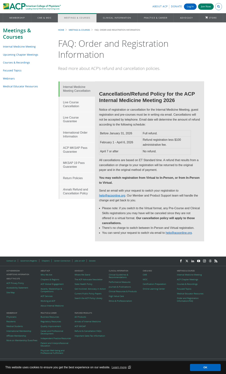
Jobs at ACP (80, 260)
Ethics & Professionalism (120, 301)
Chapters (46, 260)
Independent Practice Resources (56, 338)
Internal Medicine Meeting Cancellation (76, 88)
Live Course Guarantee (71, 119)
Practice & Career (156, 17)
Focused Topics (12, 70)
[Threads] (210, 261)
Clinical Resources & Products (123, 291)
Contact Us (11, 260)
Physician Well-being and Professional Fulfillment (52, 351)
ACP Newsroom (13, 271)
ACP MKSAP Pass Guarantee (75, 149)
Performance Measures (119, 282)
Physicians (11, 317)
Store (213, 17)
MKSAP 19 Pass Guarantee (74, 164)
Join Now (206, 6)
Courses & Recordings (16, 62)
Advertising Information (17, 274)
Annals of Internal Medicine (88, 321)
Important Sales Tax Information (90, 336)
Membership (17, 17)
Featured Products (83, 313)
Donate (176, 6)
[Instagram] (204, 261)
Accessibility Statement (17, 287)
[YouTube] (198, 261)
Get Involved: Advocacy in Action (90, 289)
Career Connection (62, 260)
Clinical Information (117, 17)
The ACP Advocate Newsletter (89, 279)
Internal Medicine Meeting (19, 46)
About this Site (13, 279)
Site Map (10, 292)
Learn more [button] (119, 367)
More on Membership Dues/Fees (21, 340)
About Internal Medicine (52, 305)
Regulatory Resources (51, 321)
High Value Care (116, 296)
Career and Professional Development (52, 332)
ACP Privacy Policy (15, 283)
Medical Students (14, 326)
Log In (190, 6)
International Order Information (75, 134)
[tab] (77, 89)
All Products (80, 317)
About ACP (160, 6)
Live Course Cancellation (71, 104)
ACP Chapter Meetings (187, 279)
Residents (11, 321)
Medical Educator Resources (20, 86)
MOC (145, 279)
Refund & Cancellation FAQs (88, 331)
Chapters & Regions (50, 279)
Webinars (9, 78)
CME (145, 274)
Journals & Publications (120, 287)
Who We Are (46, 274)
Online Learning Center (154, 289)
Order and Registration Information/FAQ (188, 299)
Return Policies (73, 178)
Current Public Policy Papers (88, 293)
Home (61, 29)
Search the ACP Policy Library (88, 298)
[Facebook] (181, 261)
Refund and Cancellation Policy (75, 191)
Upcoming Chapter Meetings (20, 54)
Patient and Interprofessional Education (54, 344)
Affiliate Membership (16, 336)
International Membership (18, 331)
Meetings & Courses (77, 17)
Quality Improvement (51, 326)
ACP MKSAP (80, 326)
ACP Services (47, 296)
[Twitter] (186, 261)
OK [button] (205, 367)
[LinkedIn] (192, 261)
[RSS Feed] (215, 261)
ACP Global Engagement (52, 284)
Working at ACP (48, 301)
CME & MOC (44, 17)
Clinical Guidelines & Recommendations (118, 276)
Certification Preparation (154, 284)
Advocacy (186, 17)
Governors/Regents (28, 260)
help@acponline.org (112, 195)
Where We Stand (82, 274)
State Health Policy (83, 284)
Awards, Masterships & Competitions (51, 290)
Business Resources (50, 317)
